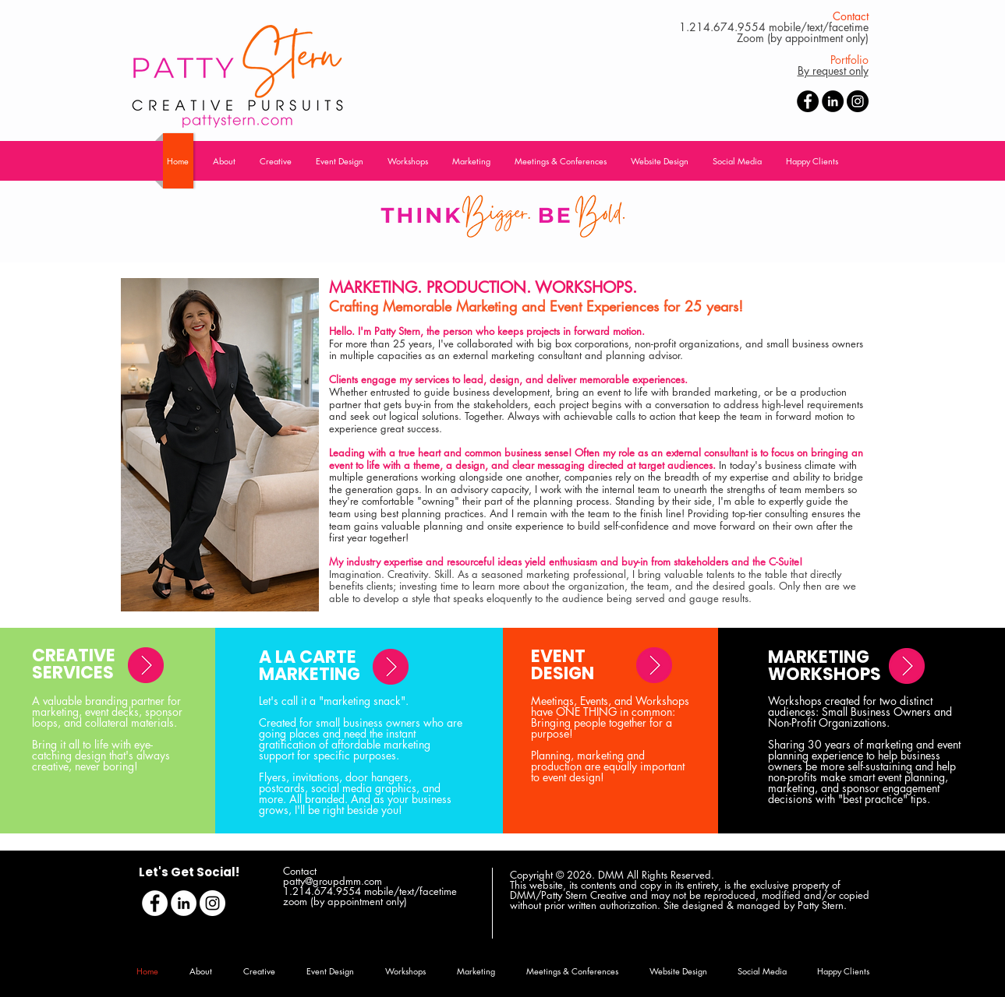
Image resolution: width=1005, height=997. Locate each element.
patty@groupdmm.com (332, 881)
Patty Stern (821, 905)
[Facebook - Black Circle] (808, 101)
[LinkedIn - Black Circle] (833, 101)
